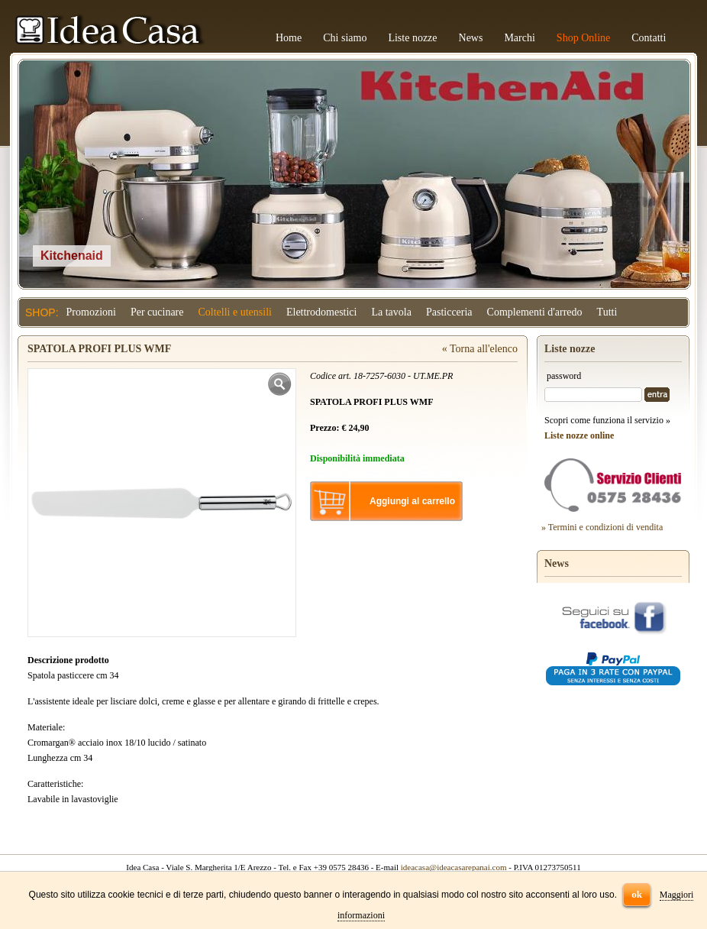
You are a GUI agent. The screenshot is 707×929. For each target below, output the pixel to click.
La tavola (391, 312)
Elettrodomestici (321, 312)
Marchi (519, 38)
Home (289, 38)
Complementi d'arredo (535, 312)
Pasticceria (449, 312)
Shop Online (583, 38)
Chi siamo (344, 38)
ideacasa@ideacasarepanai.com (454, 867)
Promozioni (91, 312)
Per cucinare (157, 312)
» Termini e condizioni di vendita (602, 527)
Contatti (648, 38)
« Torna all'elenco (480, 348)
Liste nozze (412, 38)
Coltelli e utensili (235, 312)
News (471, 38)
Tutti (607, 312)
